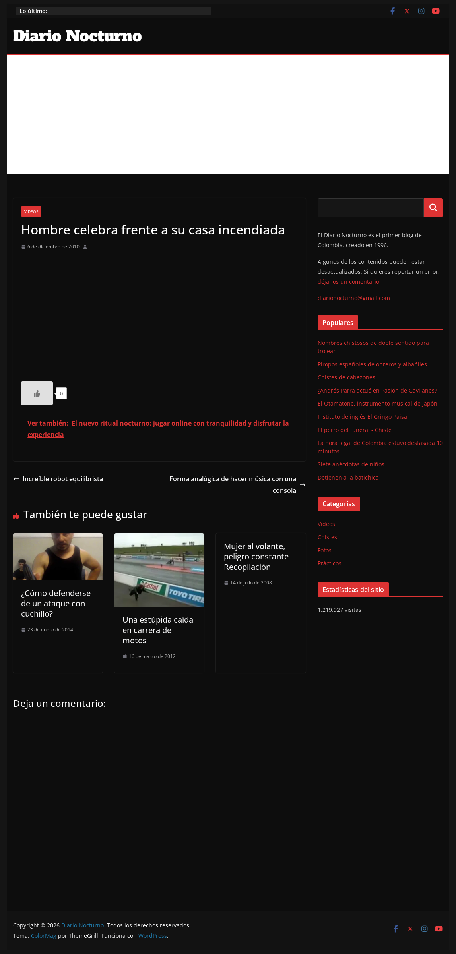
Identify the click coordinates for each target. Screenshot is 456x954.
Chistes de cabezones (346, 377)
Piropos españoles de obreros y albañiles (372, 364)
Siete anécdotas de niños (351, 464)
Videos (31, 211)
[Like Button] (37, 393)
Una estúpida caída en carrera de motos (157, 630)
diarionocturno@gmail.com (354, 298)
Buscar (433, 207)
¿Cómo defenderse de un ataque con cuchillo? (56, 603)
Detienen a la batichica (348, 477)
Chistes (327, 537)
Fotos (325, 550)
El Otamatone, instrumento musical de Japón (377, 403)
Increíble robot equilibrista (58, 478)
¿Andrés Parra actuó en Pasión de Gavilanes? (377, 390)
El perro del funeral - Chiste (355, 429)
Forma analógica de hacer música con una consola (237, 484)
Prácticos (330, 563)
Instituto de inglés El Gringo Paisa (362, 416)
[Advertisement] (228, 114)
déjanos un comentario (348, 281)
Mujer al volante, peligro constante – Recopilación (259, 556)
